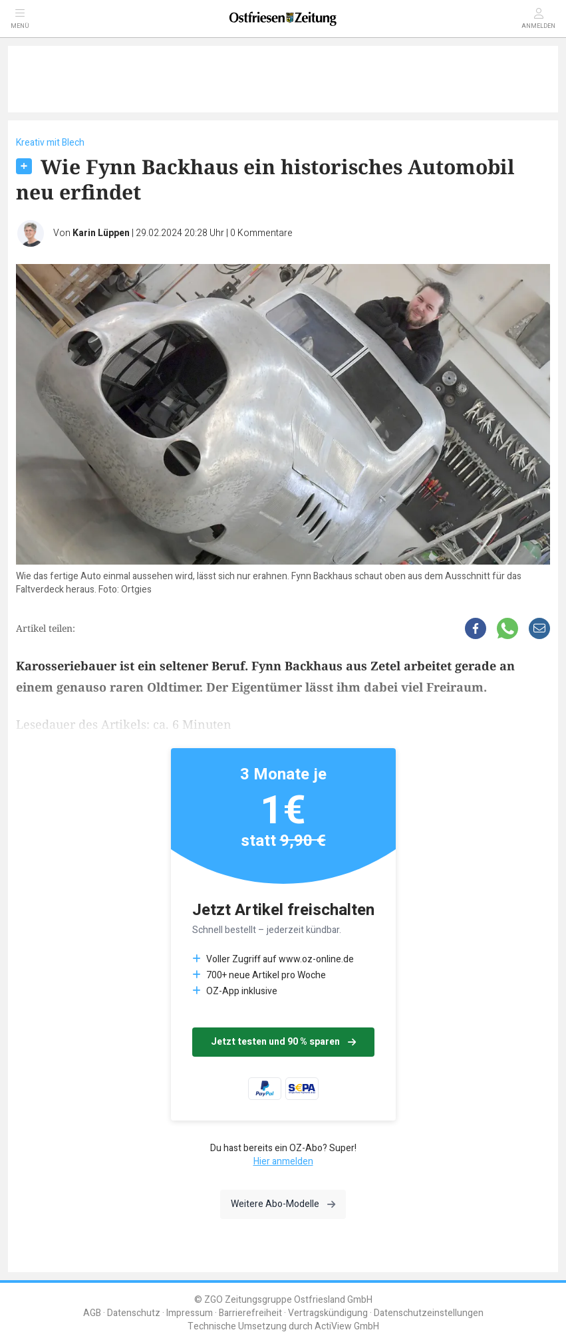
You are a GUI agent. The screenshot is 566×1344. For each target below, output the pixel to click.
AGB (92, 1313)
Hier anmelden (283, 1161)
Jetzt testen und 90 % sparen (283, 1042)
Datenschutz (133, 1313)
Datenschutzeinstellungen (429, 1313)
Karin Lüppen (101, 233)
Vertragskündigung (328, 1313)
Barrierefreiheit (250, 1313)
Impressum (189, 1313)
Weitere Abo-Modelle (283, 1204)
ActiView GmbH (347, 1326)
